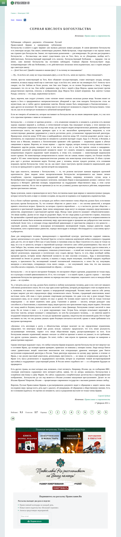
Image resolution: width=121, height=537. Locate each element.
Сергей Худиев (104, 396)
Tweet (12, 20)
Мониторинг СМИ (23, 13)
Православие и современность (97, 36)
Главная (13, 13)
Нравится (19, 20)
